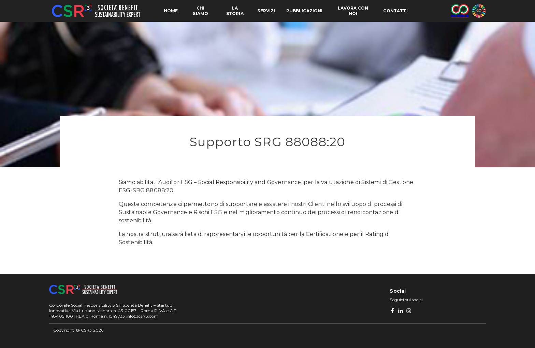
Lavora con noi (353, 10)
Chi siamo (200, 10)
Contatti (395, 10)
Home (171, 10)
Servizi (266, 10)
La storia (235, 10)
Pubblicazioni (304, 10)
